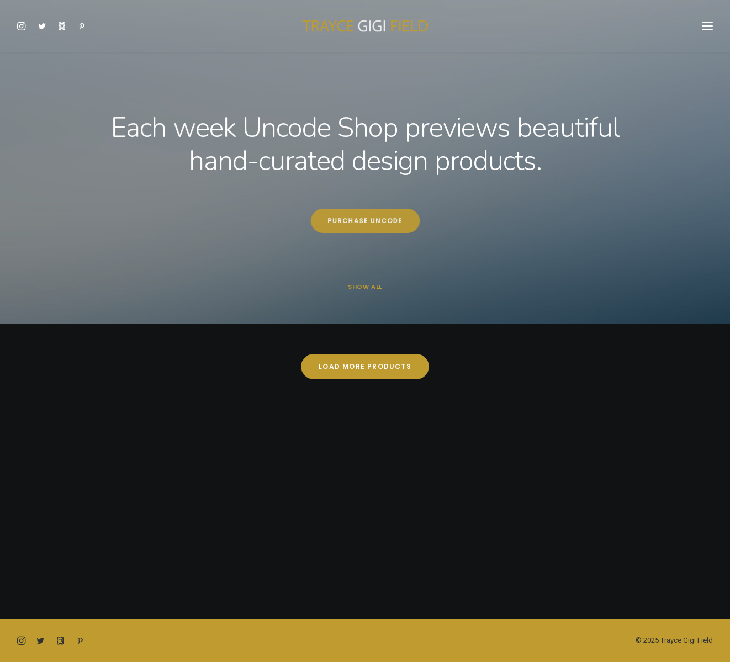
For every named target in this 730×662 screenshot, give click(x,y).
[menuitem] (24, 26)
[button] (24, 26)
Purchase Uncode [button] (365, 221)
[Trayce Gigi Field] (365, 26)
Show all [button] (365, 287)
